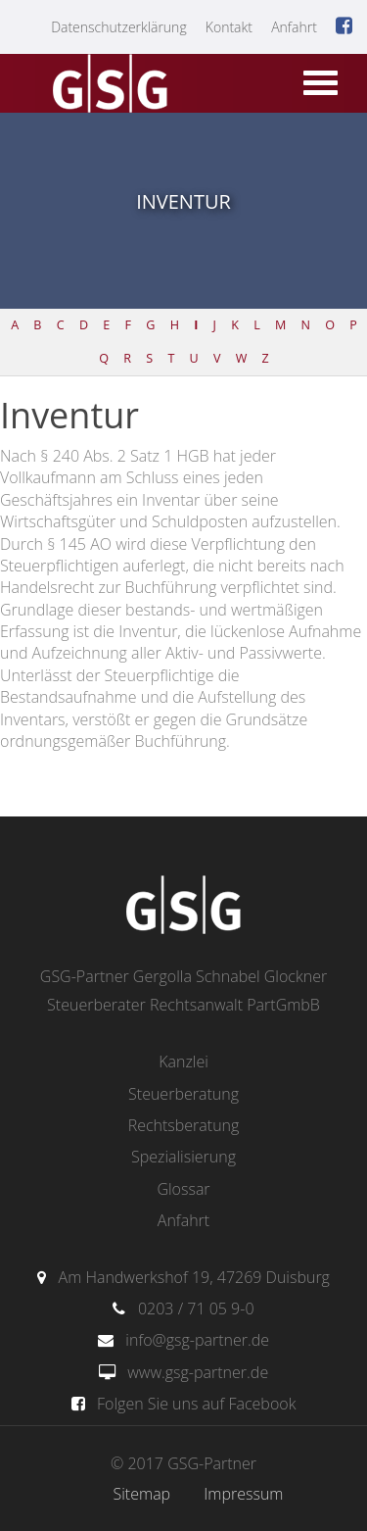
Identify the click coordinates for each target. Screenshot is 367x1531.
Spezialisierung (183, 1156)
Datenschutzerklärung (119, 27)
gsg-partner (107, 85)
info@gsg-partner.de (197, 1340)
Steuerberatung (183, 1094)
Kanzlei (183, 1061)
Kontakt (229, 27)
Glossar (183, 1189)
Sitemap (142, 1494)
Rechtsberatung (184, 1125)
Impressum (243, 1494)
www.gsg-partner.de (197, 1372)
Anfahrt (294, 27)
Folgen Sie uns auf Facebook (196, 1403)
